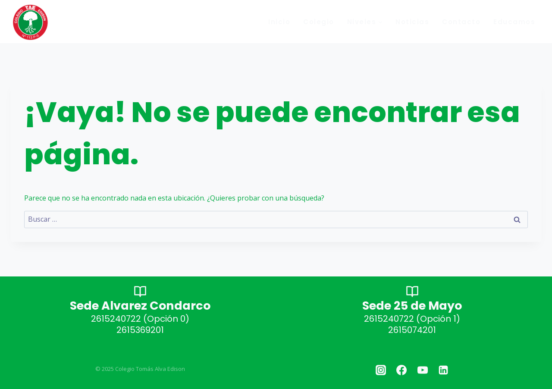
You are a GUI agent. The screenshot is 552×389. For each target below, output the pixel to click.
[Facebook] (401, 370)
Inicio (279, 21)
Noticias (412, 21)
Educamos (514, 21)
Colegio (318, 21)
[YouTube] (422, 370)
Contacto (461, 21)
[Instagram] (380, 370)
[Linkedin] (443, 370)
